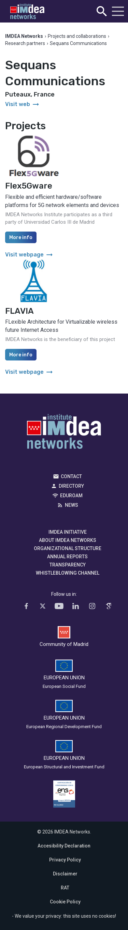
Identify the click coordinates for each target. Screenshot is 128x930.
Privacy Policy (65, 859)
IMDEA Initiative (67, 532)
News (71, 505)
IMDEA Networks (64, 433)
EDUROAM (71, 495)
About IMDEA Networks (67, 540)
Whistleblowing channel (67, 573)
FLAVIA (19, 311)
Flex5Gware (28, 186)
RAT (65, 887)
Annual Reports (67, 556)
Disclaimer (65, 873)
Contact (71, 476)
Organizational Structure (67, 548)
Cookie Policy (65, 901)
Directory (71, 486)
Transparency (67, 564)
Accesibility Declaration (64, 845)
